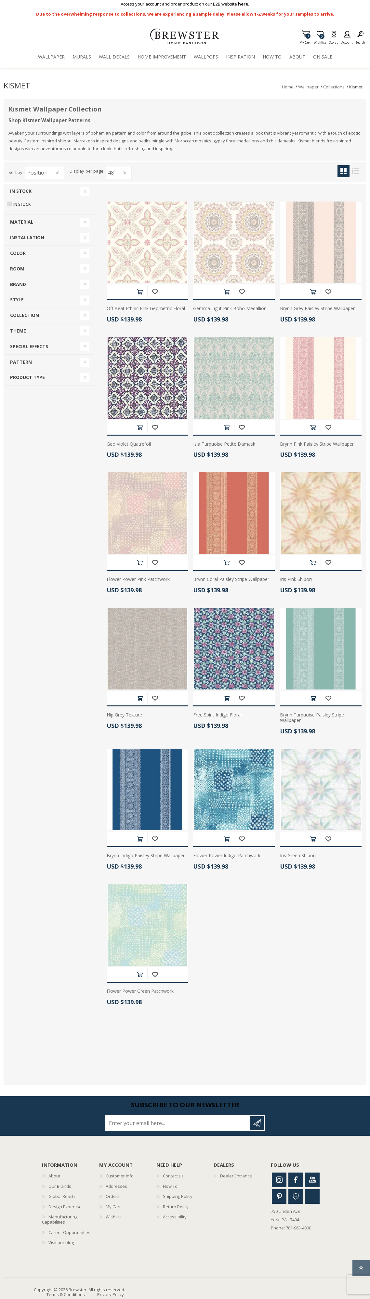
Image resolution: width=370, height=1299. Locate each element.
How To (170, 1186)
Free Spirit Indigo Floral (217, 715)
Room (17, 269)
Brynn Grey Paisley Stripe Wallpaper (317, 308)
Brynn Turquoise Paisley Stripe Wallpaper (312, 717)
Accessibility (175, 1217)
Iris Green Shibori (298, 856)
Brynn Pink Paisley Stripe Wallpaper (317, 444)
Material (21, 222)
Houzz (295, 1196)
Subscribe (257, 1123)
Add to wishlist (155, 291)
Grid (343, 171)
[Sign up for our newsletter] (178, 1123)
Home (288, 87)
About (54, 1176)
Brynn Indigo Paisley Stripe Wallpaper (146, 856)
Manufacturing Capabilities (59, 1219)
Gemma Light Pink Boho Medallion (230, 308)
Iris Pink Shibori (296, 579)
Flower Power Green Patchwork (140, 991)
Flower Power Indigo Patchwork (226, 856)
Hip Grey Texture (124, 715)
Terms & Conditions (65, 1294)
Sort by (15, 172)
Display (77, 171)
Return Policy (176, 1207)
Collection (24, 315)
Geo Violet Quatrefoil (129, 444)
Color (18, 253)
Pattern (21, 362)
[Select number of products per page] (119, 172)
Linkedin (312, 1196)
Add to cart (139, 291)
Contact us (173, 1176)
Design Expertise (65, 1207)
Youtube (312, 1180)
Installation (27, 237)
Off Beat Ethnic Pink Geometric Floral (146, 308)
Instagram (279, 1180)
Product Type (27, 377)
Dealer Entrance (236, 1176)
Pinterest (279, 1196)
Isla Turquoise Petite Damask (224, 444)
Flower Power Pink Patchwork (138, 579)
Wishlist (113, 1217)
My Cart (305, 40)
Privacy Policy (110, 1294)
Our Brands (59, 1186)
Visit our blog (61, 1242)
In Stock (21, 191)
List (356, 171)
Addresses (116, 1186)
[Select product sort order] (44, 172)
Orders (113, 1196)
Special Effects (29, 346)
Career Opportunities (69, 1232)
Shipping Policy (177, 1196)
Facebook (295, 1180)
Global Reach (61, 1196)
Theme (18, 331)
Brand (18, 284)
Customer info (120, 1176)
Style (17, 299)
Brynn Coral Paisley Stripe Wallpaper (231, 579)
